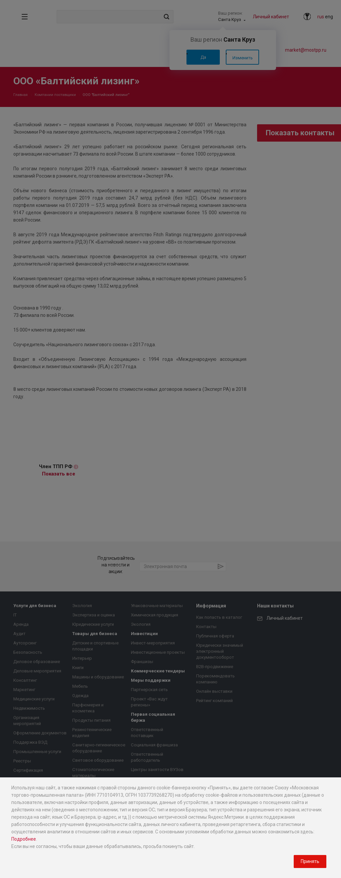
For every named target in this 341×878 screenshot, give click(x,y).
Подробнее (23, 839)
